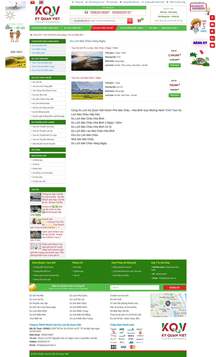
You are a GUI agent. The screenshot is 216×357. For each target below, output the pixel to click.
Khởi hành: (109, 61)
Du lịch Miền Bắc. (37, 314)
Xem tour (175, 65)
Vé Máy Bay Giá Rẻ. (119, 311)
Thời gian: (109, 53)
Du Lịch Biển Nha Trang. (81, 318)
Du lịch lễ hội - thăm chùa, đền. (125, 318)
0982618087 (100, 12)
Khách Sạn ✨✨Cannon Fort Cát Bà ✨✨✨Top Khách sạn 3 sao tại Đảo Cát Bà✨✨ (47, 223)
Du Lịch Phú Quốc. (79, 295)
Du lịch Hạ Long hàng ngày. (42, 307)
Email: (32, 345)
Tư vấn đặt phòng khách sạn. (124, 303)
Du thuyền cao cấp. (38, 303)
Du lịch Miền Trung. (79, 311)
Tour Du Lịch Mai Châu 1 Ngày (86, 78)
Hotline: (33, 341)
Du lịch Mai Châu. (78, 303)
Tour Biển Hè (35, 318)
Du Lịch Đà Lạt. (77, 299)
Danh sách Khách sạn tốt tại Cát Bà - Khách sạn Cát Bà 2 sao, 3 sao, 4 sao (46, 235)
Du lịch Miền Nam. (79, 307)
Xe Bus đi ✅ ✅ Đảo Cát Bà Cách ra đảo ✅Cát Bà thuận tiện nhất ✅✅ (46, 210)
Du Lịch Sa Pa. (36, 299)
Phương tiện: (110, 57)
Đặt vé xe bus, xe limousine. (123, 307)
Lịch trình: (109, 65)
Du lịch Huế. (116, 299)
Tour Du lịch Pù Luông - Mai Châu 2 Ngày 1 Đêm (94, 48)
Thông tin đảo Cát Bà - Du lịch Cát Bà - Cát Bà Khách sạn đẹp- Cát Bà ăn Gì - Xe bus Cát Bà (53, 198)
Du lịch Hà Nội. (36, 295)
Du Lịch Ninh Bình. (38, 311)
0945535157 (121, 12)
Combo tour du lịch (119, 295)
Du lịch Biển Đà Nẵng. (80, 314)
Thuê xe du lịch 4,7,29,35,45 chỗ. (126, 314)
